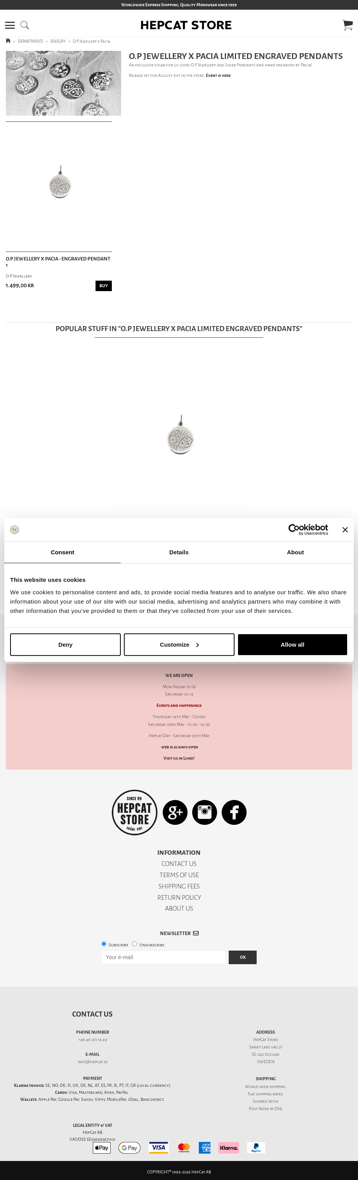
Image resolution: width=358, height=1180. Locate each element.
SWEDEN (266, 1062)
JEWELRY (58, 41)
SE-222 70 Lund (266, 1054)
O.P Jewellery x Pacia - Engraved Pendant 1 (58, 262)
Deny (65, 644)
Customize (179, 644)
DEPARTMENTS (30, 41)
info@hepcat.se (93, 1062)
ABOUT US (179, 908)
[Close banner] (345, 530)
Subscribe (118, 945)
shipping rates (269, 1094)
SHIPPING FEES (179, 886)
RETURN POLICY (179, 898)
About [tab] (295, 552)
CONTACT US (179, 864)
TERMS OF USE (179, 875)
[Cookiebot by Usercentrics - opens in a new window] (294, 530)
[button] (10, 25)
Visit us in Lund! (179, 758)
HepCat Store (265, 1040)
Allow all (292, 644)
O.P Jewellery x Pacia (91, 41)
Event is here (218, 75)
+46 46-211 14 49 (92, 1040)
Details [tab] (179, 552)
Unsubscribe (151, 945)
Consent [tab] (63, 552)
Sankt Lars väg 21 (265, 1047)
